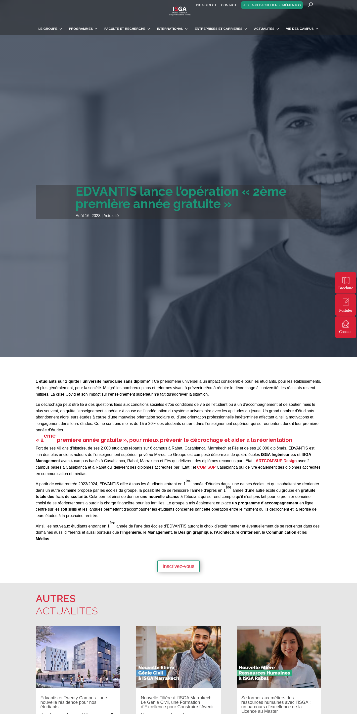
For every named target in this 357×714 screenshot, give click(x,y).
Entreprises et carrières (218, 29)
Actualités (264, 29)
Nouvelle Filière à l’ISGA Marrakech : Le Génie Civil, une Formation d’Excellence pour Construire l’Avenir (177, 702)
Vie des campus (299, 29)
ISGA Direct (206, 5)
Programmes (81, 29)
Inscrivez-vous (178, 566)
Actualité (111, 216)
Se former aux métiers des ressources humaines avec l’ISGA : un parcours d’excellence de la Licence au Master (276, 704)
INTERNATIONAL (170, 29)
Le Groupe (47, 29)
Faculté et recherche (124, 29)
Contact (228, 5)
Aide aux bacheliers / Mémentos (272, 5)
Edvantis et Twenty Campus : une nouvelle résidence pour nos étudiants (74, 702)
